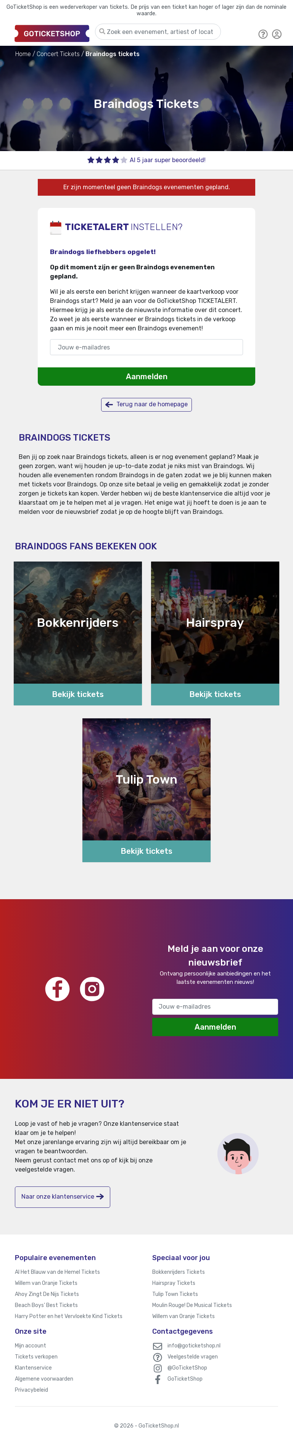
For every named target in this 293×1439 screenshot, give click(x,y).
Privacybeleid (31, 1390)
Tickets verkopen (36, 1357)
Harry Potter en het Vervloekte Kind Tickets (68, 1316)
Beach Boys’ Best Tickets (46, 1305)
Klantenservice (33, 1368)
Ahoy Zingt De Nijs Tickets (47, 1294)
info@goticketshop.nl (194, 1345)
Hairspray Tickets (173, 1283)
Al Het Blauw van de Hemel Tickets (57, 1272)
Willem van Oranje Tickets (46, 1283)
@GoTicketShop (187, 1368)
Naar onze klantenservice (62, 1196)
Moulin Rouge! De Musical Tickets (192, 1305)
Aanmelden (146, 376)
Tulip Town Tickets (175, 1294)
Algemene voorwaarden (44, 1379)
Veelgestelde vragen (192, 1357)
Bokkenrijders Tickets (178, 1272)
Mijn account (30, 1345)
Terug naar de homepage (146, 404)
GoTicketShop (185, 1379)
